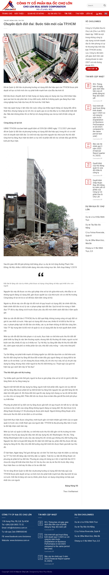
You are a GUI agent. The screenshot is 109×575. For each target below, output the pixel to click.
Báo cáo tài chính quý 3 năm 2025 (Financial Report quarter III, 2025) (99, 150)
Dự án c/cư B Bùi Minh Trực (94, 218)
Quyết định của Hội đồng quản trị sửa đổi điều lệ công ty (98, 168)
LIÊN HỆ (89, 14)
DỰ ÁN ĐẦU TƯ (55, 13)
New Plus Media (45, 572)
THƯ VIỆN (80, 14)
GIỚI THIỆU (19, 13)
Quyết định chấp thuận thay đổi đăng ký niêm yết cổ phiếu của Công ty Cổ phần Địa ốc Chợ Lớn (99, 188)
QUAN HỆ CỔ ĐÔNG (37, 13)
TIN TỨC (68, 13)
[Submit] (105, 6)
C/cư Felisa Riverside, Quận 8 (94, 234)
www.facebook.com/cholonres (18, 536)
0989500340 (21, 532)
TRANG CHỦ (7, 14)
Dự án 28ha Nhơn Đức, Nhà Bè (94, 242)
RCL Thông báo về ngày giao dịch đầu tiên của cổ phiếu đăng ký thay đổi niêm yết (99, 91)
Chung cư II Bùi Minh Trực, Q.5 (94, 249)
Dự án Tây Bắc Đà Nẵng (92, 226)
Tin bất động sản (10, 20)
